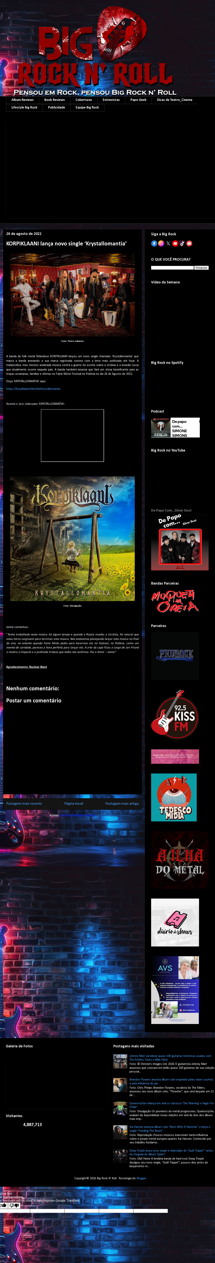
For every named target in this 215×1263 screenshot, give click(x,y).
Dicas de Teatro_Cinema (174, 100)
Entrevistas (111, 100)
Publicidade (56, 107)
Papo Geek (138, 100)
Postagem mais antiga (122, 804)
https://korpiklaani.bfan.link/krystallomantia (33, 389)
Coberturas (84, 100)
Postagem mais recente (24, 804)
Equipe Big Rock (87, 107)
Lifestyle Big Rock (24, 107)
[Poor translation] (14, 1205)
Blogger (141, 1178)
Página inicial (73, 804)
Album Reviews (22, 100)
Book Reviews (54, 100)
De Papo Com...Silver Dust (171, 510)
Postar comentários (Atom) (77, 815)
